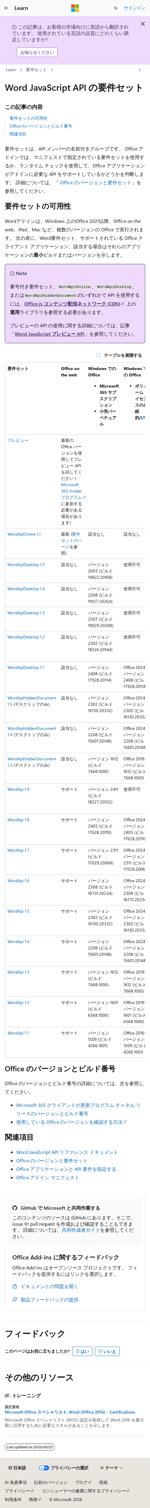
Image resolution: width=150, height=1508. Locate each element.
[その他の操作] (140, 70)
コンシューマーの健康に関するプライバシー (84, 1491)
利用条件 (13, 1499)
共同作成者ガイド (81, 1230)
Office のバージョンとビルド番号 (41, 126)
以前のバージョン (51, 1482)
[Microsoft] (75, 8)
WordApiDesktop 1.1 (26, 667)
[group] (75, 710)
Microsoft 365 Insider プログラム (71, 491)
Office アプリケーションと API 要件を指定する (66, 1169)
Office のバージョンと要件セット (96, 182)
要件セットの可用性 (28, 118)
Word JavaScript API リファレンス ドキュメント (67, 1152)
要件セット (36, 69)
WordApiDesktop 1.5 (26, 564)
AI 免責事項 (16, 1482)
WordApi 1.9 (18, 789)
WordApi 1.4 (18, 941)
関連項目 (18, 134)
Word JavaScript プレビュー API (49, 334)
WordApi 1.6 (18, 880)
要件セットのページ (71, 540)
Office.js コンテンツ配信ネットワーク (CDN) (72, 303)
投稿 (103, 1482)
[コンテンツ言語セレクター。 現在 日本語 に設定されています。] (17, 1468)
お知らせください (37, 52)
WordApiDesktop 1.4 (26, 588)
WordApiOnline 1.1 (24, 534)
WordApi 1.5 (18, 911)
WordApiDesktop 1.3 (26, 613)
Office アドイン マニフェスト (47, 1177)
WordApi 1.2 (18, 1002)
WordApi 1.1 (18, 1033)
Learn (11, 69)
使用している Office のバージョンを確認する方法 (69, 1122)
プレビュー (18, 440)
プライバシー (17, 1491)
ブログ (81, 1482)
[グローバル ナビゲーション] (6, 8)
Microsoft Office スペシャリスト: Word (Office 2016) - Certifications (70, 1412)
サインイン (134, 8)
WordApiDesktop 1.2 (26, 637)
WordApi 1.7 (18, 850)
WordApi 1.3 (18, 972)
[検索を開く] (116, 8)
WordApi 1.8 (18, 819)
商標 (33, 1499)
